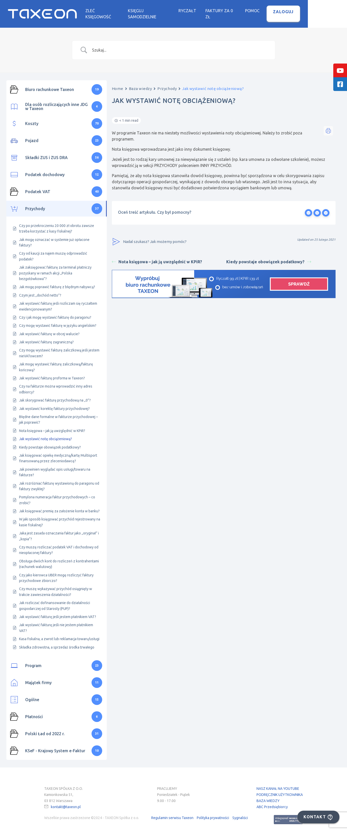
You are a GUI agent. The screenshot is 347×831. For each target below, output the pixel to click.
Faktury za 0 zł (247, 11)
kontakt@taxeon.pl (66, 803)
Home (117, 85)
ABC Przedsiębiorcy (272, 803)
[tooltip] (340, 70)
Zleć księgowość (122, 11)
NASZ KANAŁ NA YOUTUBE (278, 785)
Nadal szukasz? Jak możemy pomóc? (149, 238)
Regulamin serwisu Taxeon (172, 814)
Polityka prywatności (213, 814)
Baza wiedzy (140, 85)
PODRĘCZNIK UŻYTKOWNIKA (280, 791)
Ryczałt (213, 11)
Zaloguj (311, 12)
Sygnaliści (240, 814)
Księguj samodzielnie (172, 11)
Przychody (167, 85)
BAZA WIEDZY (268, 797)
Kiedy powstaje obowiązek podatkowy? (268, 258)
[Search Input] (180, 46)
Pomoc (281, 11)
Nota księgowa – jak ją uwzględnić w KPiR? (157, 258)
